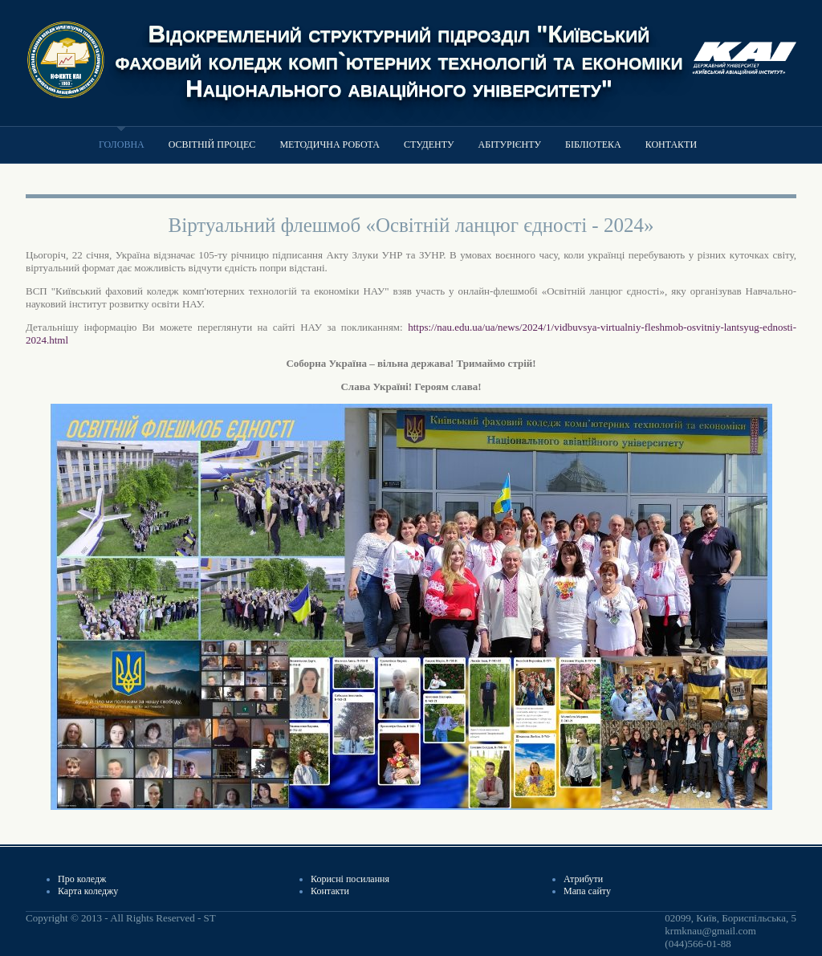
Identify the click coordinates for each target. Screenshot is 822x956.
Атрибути (583, 879)
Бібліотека (593, 144)
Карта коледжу (88, 891)
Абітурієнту (509, 144)
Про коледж (82, 879)
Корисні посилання (350, 879)
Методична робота (329, 144)
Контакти (671, 144)
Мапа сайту (587, 891)
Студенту (429, 144)
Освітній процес (212, 144)
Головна (121, 144)
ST (209, 918)
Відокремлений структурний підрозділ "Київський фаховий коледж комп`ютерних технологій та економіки (399, 47)
